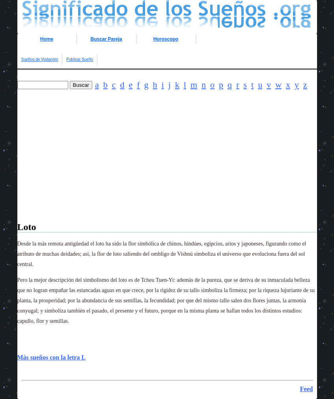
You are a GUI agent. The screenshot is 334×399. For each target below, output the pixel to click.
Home (46, 39)
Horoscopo (165, 39)
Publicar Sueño (79, 59)
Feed (306, 389)
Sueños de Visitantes (39, 59)
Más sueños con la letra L (51, 357)
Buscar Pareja (106, 39)
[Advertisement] (167, 166)
